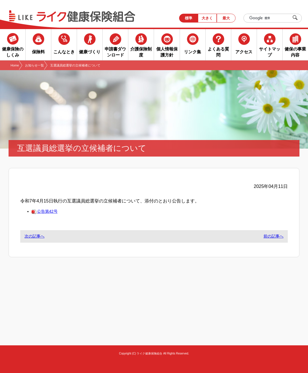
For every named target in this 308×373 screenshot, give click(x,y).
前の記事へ (273, 236)
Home (15, 65)
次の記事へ (34, 236)
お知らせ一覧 (34, 65)
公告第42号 (45, 211)
